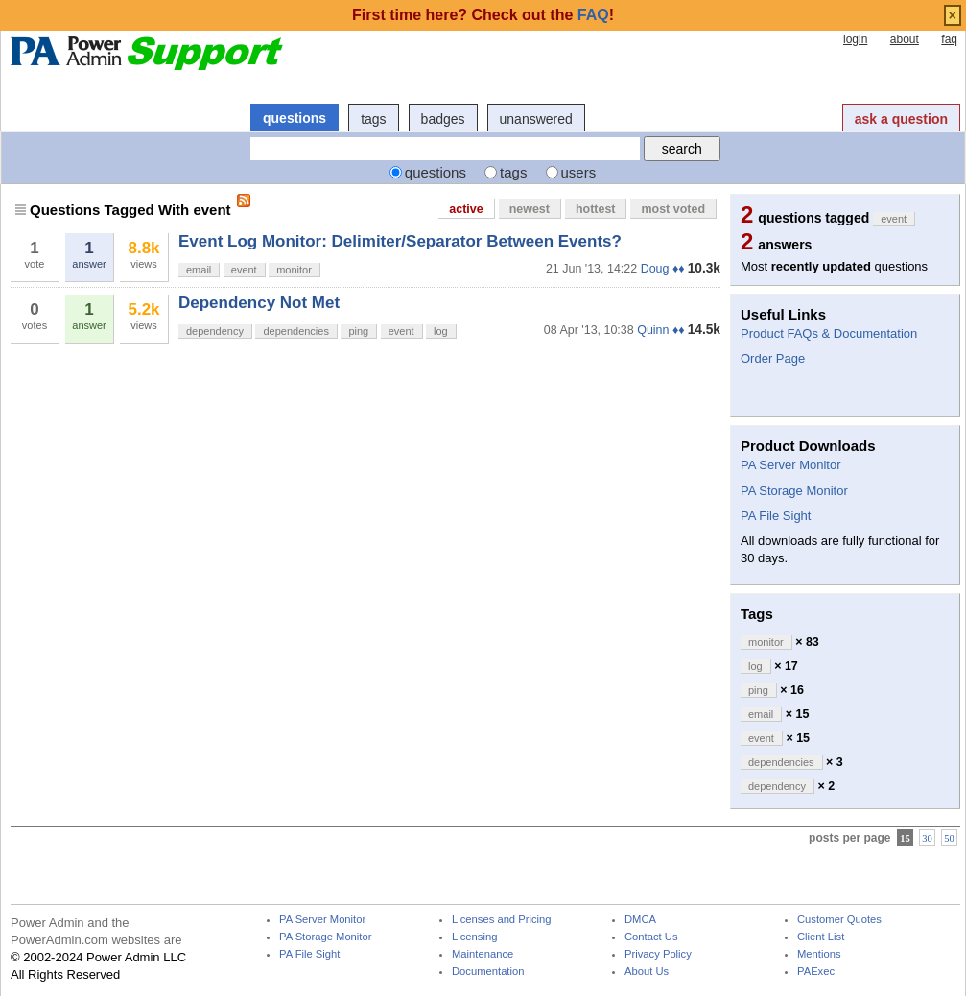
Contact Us (651, 937)
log (441, 331)
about (904, 39)
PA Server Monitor (791, 465)
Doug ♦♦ (663, 268)
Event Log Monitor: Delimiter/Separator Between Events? (400, 241)
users (579, 172)
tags (373, 119)
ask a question (901, 119)
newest (529, 209)
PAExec (816, 971)
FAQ (593, 15)
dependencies (296, 331)
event (244, 269)
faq (949, 39)
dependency (215, 331)
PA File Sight (776, 516)
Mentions (819, 954)
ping (358, 331)
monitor (294, 269)
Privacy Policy (658, 954)
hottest (596, 209)
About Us (646, 971)
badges (443, 119)
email (198, 269)
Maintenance (482, 954)
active (466, 209)
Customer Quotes (839, 919)
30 (927, 838)
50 (949, 838)
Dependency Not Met (259, 303)
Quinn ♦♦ (660, 330)
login (855, 39)
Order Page (773, 358)
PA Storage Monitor (794, 491)
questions (294, 118)
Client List (820, 937)
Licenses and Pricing (502, 919)
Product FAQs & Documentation (829, 333)
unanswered (536, 119)
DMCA (640, 919)
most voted (673, 209)
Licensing (474, 937)
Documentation (488, 971)
